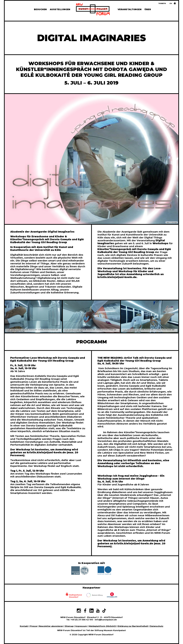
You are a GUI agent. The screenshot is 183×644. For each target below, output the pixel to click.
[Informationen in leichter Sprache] (175, 4)
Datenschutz (156, 626)
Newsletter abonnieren (51, 626)
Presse (33, 626)
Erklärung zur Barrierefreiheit (133, 626)
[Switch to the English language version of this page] (171, 3)
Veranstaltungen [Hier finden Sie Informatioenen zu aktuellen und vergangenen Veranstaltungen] (129, 9)
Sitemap (69, 626)
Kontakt (24, 626)
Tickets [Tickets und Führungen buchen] (162, 3)
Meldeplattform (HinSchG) (102, 626)
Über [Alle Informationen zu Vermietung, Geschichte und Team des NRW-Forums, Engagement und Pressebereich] (147, 9)
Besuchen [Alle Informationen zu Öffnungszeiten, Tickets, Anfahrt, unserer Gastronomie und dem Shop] (40, 9)
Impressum (81, 626)
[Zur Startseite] (93, 9)
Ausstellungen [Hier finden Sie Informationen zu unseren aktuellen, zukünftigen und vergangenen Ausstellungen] (60, 9)
